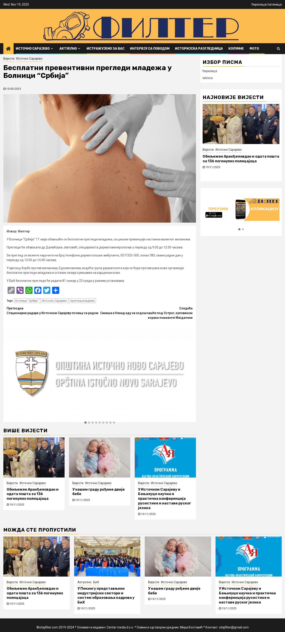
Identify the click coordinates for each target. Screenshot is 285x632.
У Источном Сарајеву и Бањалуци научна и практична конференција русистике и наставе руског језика (164, 498)
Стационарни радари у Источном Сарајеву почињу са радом (53, 310)
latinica (208, 78)
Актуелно (68, 49)
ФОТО (254, 49)
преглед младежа (82, 300)
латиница (274, 4)
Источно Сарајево (33, 49)
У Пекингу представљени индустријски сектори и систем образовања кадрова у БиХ (105, 595)
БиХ (96, 582)
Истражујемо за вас (105, 49)
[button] (85, 423)
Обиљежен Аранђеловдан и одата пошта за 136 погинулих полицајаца (33, 494)
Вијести (8, 58)
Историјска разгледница (199, 49)
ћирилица (259, 4)
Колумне (236, 49)
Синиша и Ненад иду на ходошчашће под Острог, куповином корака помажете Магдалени (146, 312)
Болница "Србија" (27, 300)
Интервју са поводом (149, 49)
